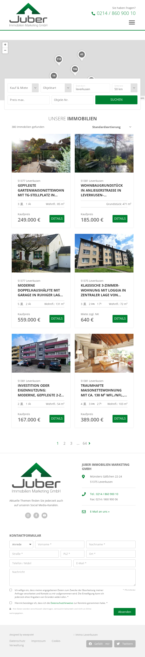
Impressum (38, 641)
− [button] (5, 51)
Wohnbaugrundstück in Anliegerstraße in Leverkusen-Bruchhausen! (102, 190)
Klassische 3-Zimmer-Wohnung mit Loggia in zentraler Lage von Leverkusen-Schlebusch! (103, 290)
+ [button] (5, 45)
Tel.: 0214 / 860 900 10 (104, 494)
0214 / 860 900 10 (114, 13)
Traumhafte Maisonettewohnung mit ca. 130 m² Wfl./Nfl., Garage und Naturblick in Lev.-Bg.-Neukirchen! (103, 390)
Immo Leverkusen (87, 634)
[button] (99, 643)
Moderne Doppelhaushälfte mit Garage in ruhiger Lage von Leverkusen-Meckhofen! (40, 290)
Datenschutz (17, 641)
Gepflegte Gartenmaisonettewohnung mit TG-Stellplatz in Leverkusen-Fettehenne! (41, 190)
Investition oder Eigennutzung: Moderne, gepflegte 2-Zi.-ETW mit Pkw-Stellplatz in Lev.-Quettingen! (41, 390)
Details (57, 218)
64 (85, 443)
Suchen (116, 99)
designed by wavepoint (21, 634)
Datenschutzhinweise (62, 602)
